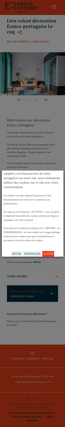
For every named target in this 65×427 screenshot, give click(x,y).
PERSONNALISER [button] (32, 253)
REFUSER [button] (16, 253)
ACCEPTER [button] (48, 253)
